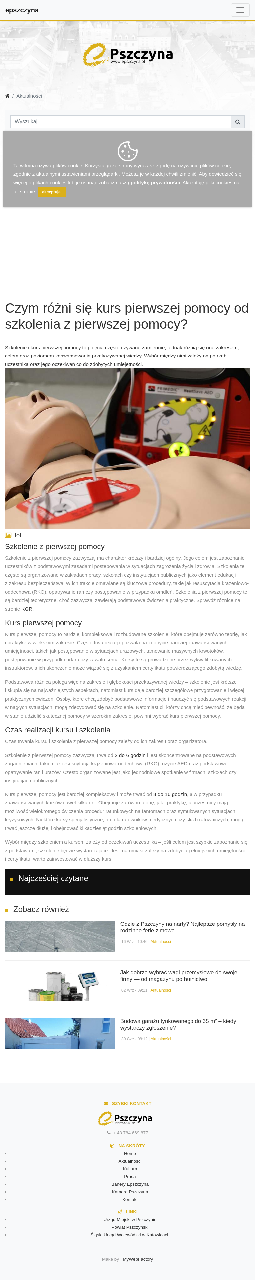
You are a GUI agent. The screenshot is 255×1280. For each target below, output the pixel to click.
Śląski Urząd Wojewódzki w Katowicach (130, 1234)
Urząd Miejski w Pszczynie (129, 1219)
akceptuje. (52, 192)
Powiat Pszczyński (129, 1227)
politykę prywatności (155, 182)
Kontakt (130, 1199)
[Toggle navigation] (240, 10)
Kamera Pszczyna (130, 1191)
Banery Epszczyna (130, 1184)
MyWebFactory (138, 1259)
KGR (26, 609)
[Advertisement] (58, 221)
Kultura (130, 1168)
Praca (130, 1176)
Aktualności (161, 941)
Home (130, 1153)
